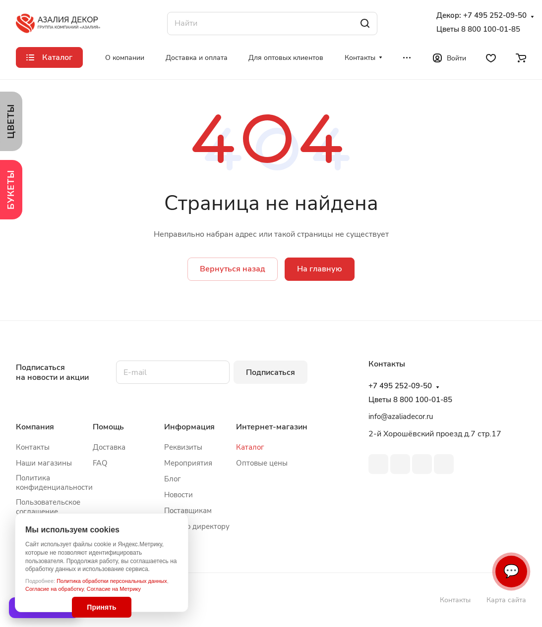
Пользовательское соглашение (48, 507)
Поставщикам (188, 511)
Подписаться (270, 372)
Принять (101, 607)
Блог (172, 479)
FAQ (100, 463)
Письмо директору (197, 526)
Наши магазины (44, 463)
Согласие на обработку (54, 589)
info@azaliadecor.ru (400, 416)
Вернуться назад (232, 268)
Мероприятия (188, 463)
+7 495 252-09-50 (495, 15)
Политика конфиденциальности (54, 482)
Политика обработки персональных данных (112, 581)
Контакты (33, 447)
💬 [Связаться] (511, 571)
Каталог (250, 447)
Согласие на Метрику (114, 589)
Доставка (109, 447)
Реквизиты (183, 447)
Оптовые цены (262, 463)
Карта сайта (506, 600)
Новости (178, 495)
